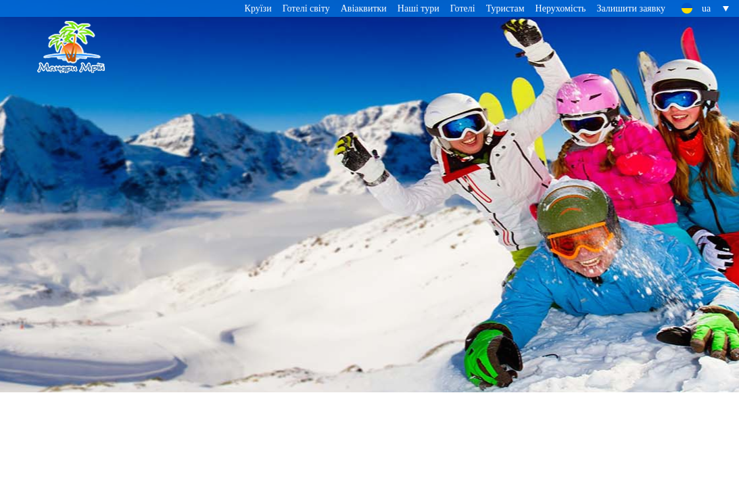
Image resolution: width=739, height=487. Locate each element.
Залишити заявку (630, 8)
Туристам (505, 8)
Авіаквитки (364, 8)
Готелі (462, 8)
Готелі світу (306, 8)
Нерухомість (560, 8)
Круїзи (258, 8)
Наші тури (418, 8)
